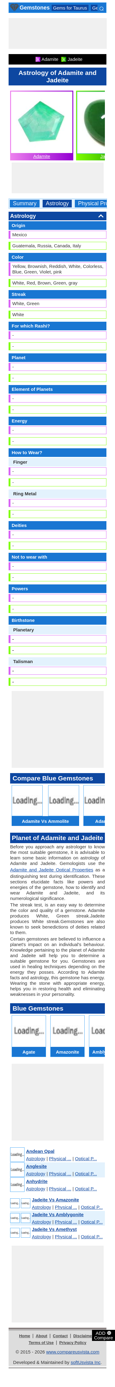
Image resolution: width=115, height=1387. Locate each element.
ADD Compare (103, 1335)
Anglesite (36, 1166)
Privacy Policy (72, 1342)
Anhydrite (37, 1181)
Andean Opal (40, 1151)
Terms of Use (41, 1342)
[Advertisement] (58, 33)
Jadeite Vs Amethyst (54, 1229)
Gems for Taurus (70, 7)
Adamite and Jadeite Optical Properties (51, 869)
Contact (60, 1336)
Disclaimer (83, 1336)
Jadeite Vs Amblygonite (58, 1214)
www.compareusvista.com (72, 1351)
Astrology (57, 203)
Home (24, 1336)
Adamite (41, 156)
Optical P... (86, 1158)
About (42, 1336)
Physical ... (60, 1158)
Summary (24, 203)
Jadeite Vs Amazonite (55, 1199)
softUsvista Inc (86, 1362)
